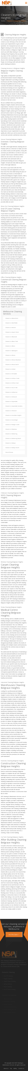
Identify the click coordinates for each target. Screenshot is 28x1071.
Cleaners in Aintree (10, 327)
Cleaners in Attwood (11, 410)
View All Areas (9, 452)
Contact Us (21, 1068)
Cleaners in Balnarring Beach (13, 438)
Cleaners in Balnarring (11, 433)
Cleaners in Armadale (11, 373)
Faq (11, 1068)
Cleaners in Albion (10, 346)
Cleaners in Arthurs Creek (12, 378)
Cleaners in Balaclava (11, 429)
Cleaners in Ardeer (10, 369)
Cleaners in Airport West (12, 332)
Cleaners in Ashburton (11, 392)
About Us (6, 1068)
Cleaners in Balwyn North (12, 447)
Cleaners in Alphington (11, 350)
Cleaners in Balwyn (10, 443)
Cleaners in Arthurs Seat (12, 383)
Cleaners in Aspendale (11, 401)
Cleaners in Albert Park (11, 341)
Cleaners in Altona (10, 355)
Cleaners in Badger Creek (12, 424)
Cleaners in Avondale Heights (13, 415)
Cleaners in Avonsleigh (11, 420)
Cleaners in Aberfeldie (11, 323)
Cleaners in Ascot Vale (11, 387)
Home (3, 21)
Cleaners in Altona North (12, 364)
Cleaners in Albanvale (11, 336)
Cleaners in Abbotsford (11, 318)
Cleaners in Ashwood (11, 397)
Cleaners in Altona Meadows (13, 360)
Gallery (15, 1068)
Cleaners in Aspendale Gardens (13, 406)
